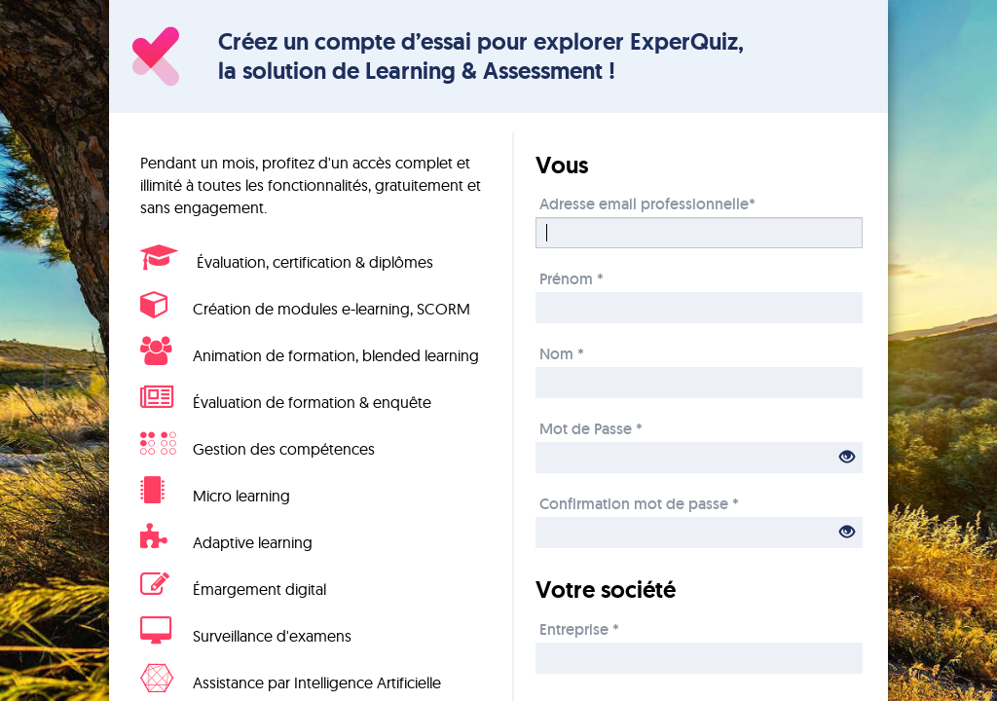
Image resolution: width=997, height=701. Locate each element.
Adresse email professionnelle (647, 203)
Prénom (571, 278)
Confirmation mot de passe (639, 503)
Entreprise (579, 628)
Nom (561, 353)
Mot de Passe (591, 428)
